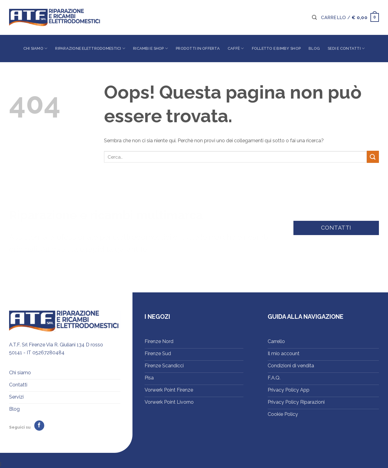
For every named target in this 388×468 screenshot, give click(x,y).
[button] (314, 17)
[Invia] (373, 157)
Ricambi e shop (150, 48)
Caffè (236, 48)
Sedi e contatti (346, 48)
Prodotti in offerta (198, 48)
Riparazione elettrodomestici (90, 48)
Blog (314, 48)
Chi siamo (35, 48)
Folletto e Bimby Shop (276, 48)
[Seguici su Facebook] (39, 425)
